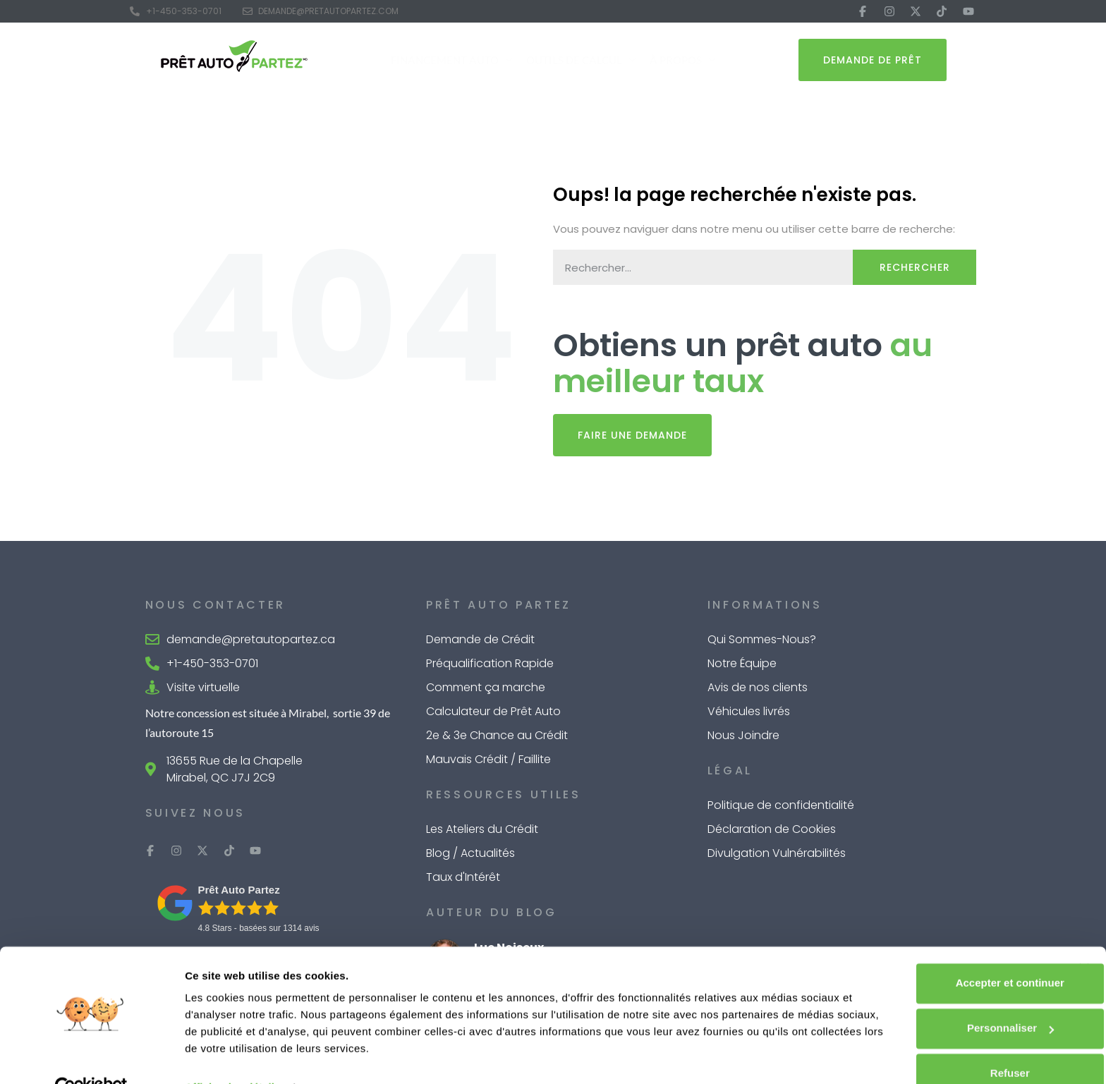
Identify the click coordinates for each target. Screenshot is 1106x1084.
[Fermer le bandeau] (1084, 937)
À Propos (682, 60)
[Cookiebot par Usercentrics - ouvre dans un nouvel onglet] (91, 1056)
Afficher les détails (232, 1056)
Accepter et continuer (952, 952)
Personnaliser (952, 997)
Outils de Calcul (581, 60)
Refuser (952, 1042)
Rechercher (915, 267)
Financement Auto (451, 60)
